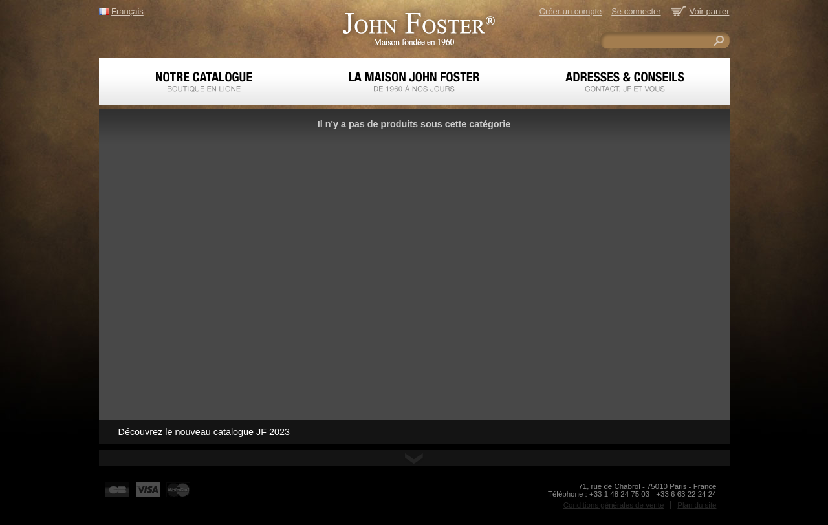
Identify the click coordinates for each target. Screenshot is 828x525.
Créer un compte (570, 11)
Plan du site (696, 505)
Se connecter (635, 11)
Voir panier (710, 11)
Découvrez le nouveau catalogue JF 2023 (204, 432)
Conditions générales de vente (613, 505)
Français (127, 11)
